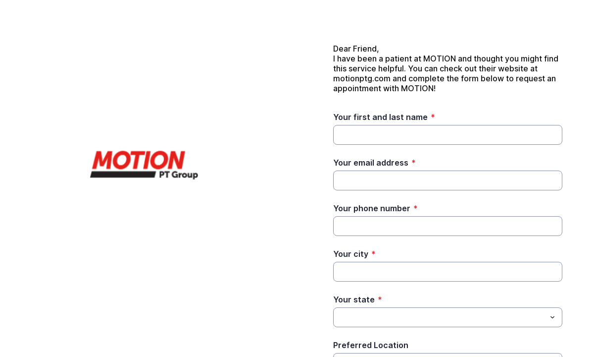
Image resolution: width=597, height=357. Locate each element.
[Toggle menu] (552, 317)
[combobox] (447, 317)
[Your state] (439, 317)
